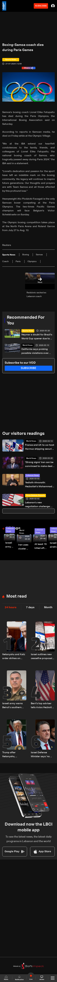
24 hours (10, 607)
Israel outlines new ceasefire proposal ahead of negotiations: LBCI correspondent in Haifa (41, 656)
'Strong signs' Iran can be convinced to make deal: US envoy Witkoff (39, 464)
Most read (16, 596)
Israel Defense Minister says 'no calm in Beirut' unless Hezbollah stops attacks (42, 755)
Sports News (27, 331)
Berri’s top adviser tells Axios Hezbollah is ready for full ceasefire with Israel (42, 705)
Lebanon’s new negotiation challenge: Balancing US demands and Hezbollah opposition (39, 505)
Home (6, 978)
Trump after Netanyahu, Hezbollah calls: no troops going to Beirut (12, 755)
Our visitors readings (23, 433)
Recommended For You (26, 320)
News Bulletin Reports (35, 495)
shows (42, 978)
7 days (30, 607)
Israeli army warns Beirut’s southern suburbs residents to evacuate (14, 705)
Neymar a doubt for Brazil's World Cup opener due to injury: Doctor (36, 337)
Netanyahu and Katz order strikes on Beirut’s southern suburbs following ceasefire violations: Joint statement (13, 656)
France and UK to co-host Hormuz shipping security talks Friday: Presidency (39, 447)
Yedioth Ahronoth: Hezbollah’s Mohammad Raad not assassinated (38, 485)
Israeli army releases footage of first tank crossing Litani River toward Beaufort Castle (10, 545)
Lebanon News (32, 475)
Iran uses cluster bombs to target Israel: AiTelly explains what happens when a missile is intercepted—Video (24, 547)
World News (27, 345)
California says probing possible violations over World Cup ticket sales (34, 351)
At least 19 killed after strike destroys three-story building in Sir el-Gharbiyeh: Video (41, 546)
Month (48, 607)
